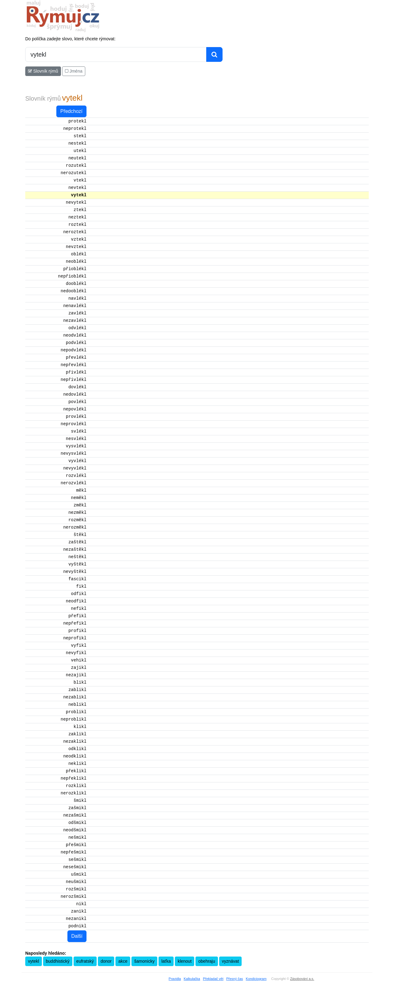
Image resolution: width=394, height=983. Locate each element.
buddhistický (58, 961)
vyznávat (230, 961)
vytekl (33, 961)
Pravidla (175, 979)
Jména (73, 71)
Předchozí (71, 111)
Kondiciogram (256, 979)
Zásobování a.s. (302, 979)
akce (122, 961)
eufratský (85, 961)
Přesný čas (234, 979)
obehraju (206, 961)
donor (106, 961)
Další (76, 936)
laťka (166, 961)
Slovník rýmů (43, 71)
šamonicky (144, 961)
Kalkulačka (192, 979)
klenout (184, 961)
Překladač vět (213, 979)
